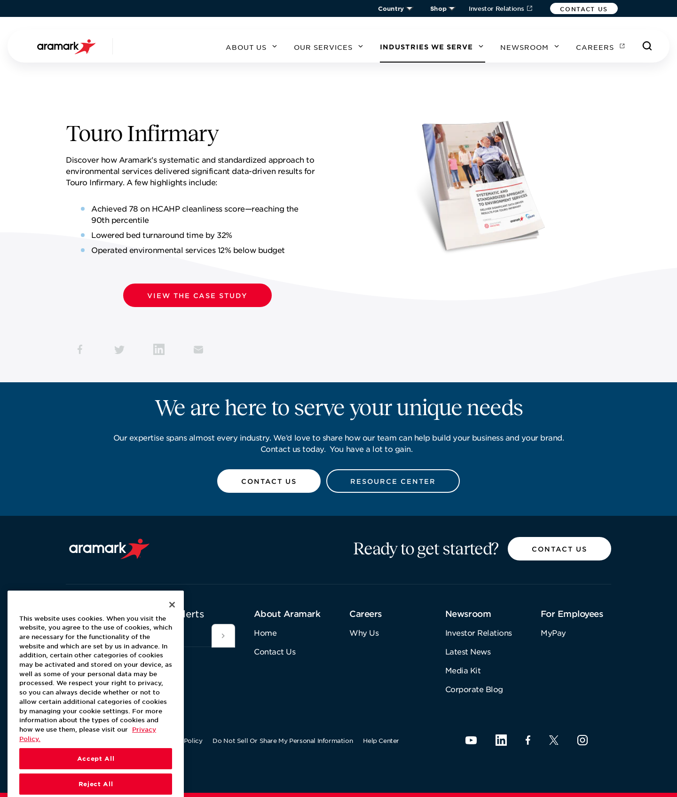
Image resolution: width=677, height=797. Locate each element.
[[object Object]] (223, 635)
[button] (584, 8)
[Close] (172, 621)
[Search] (647, 46)
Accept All (96, 776)
